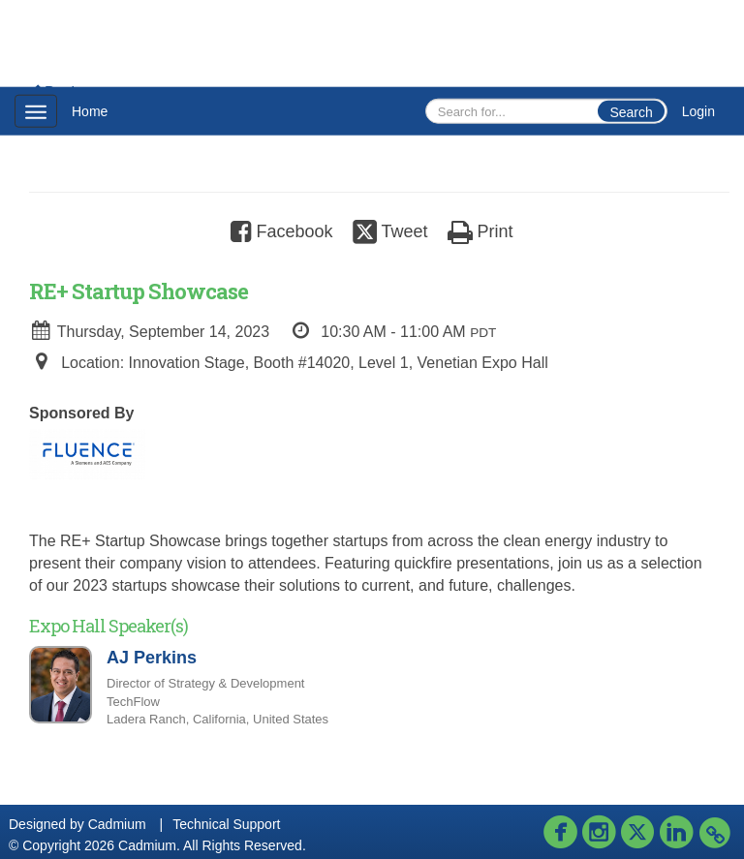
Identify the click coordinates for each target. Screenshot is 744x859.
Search (630, 112)
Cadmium (117, 824)
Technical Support (226, 824)
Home (90, 111)
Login (698, 111)
